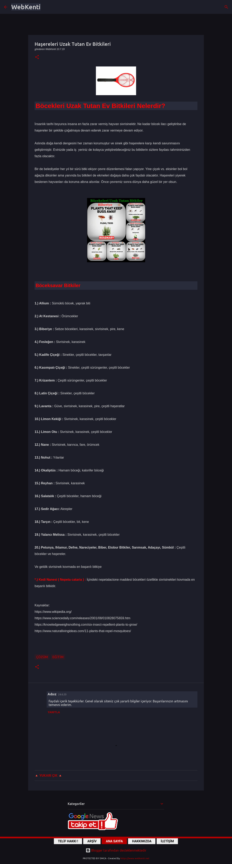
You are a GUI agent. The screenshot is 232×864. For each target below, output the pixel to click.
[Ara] (226, 7)
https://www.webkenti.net (135, 858)
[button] (37, 57)
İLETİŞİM (167, 841)
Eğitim (58, 657)
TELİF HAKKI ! (68, 841)
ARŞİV (91, 841)
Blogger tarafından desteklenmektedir (116, 850)
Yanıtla (54, 712)
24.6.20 (62, 694)
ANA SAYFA (114, 841)
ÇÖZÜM (42, 657)
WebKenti (26, 6)
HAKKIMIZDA (142, 841)
